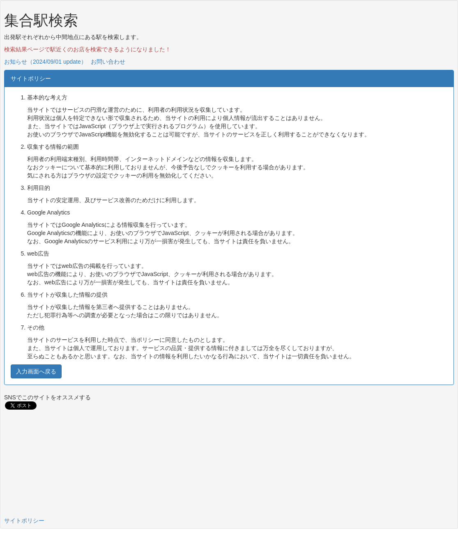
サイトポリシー (24, 520)
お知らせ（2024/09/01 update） (45, 61)
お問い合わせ (108, 61)
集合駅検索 (41, 20)
